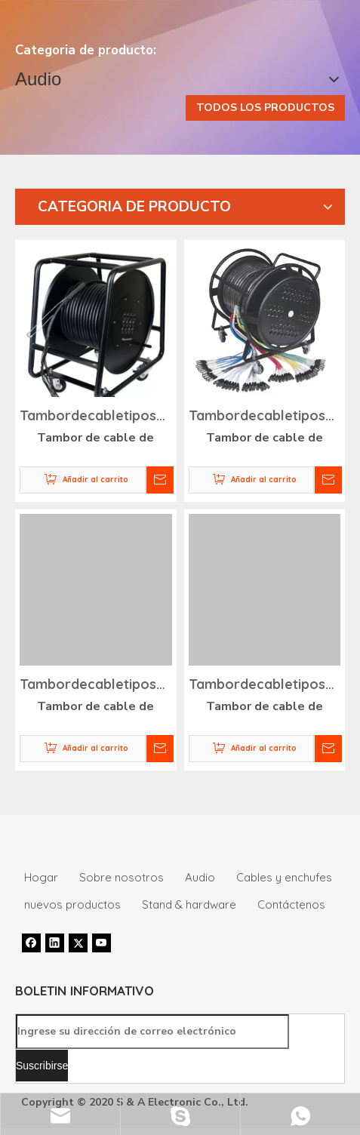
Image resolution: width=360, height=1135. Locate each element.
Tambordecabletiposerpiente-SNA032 (265, 417)
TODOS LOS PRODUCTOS (265, 107)
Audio (200, 877)
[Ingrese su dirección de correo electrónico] (152, 1031)
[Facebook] (31, 942)
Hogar (41, 877)
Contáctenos (291, 904)
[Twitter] (78, 942)
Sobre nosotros (121, 877)
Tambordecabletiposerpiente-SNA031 (96, 417)
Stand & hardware (189, 904)
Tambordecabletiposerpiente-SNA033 (96, 686)
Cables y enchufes (284, 877)
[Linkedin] (54, 942)
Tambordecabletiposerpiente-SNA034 (265, 686)
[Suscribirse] (42, 1065)
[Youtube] (101, 942)
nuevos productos (72, 904)
